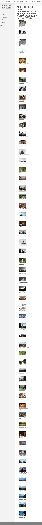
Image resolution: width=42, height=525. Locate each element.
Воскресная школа (27, 1)
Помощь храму (39, 1)
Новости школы (5, 12)
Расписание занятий (5, 19)
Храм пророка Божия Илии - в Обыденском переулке (7, 7)
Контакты (4, 22)
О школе (3, 14)
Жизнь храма (22, 1)
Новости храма (8, 1)
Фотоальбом (4, 17)
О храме (3, 1)
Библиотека (33, 1)
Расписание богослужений (15, 1)
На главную (4, 26)
